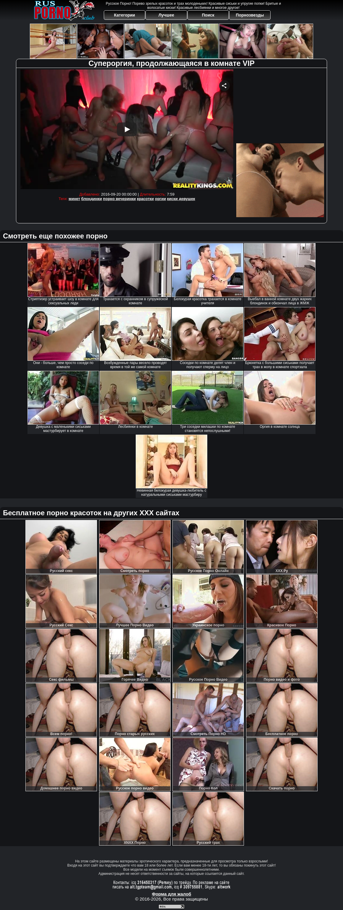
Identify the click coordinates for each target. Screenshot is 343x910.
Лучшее (166, 15)
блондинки (91, 198)
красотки (145, 198)
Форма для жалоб (171, 893)
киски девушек (181, 198)
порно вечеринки (119, 198)
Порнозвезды (250, 15)
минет (74, 198)
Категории (124, 15)
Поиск (208, 15)
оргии (160, 198)
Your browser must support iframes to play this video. (126, 129)
